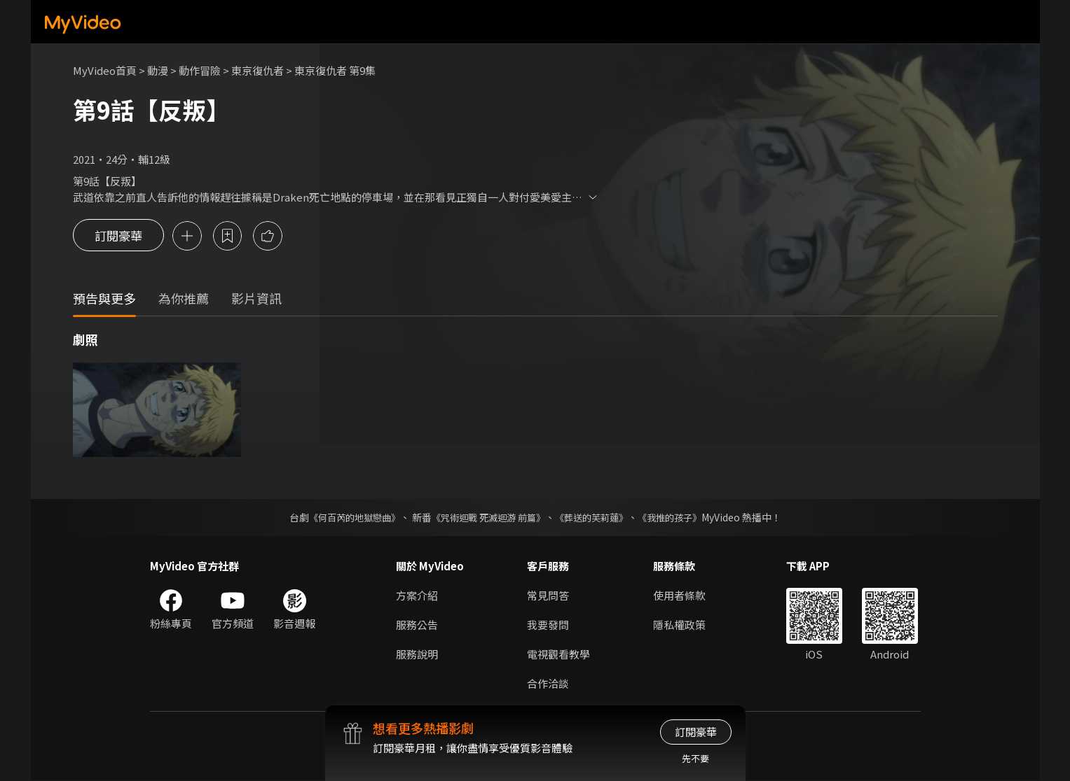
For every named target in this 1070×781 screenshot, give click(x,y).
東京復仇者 (257, 70)
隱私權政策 (679, 625)
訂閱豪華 (118, 236)
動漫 (157, 70)
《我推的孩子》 (679, 518)
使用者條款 (679, 596)
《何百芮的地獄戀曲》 (345, 518)
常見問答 (548, 596)
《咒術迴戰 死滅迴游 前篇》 (486, 518)
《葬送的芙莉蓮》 (596, 518)
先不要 (695, 758)
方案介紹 (417, 596)
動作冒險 (200, 70)
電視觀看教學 (558, 654)
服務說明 (417, 654)
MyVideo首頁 (105, 70)
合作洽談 (548, 684)
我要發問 (548, 625)
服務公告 (417, 625)
